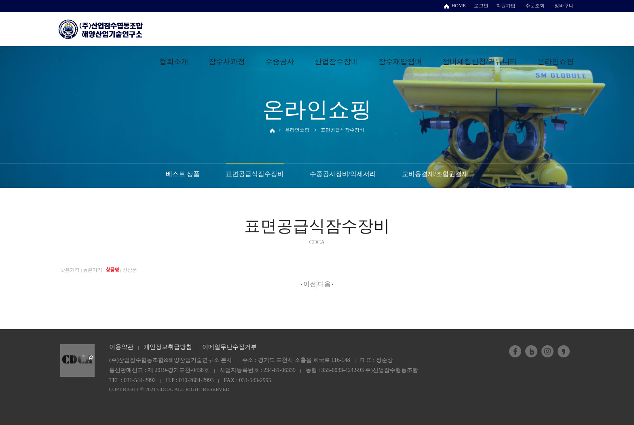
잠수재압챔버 (400, 61)
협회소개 (173, 61)
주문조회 (535, 5)
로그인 (481, 5)
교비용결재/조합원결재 (435, 173)
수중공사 (279, 61)
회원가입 (506, 5)
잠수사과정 (227, 61)
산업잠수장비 (336, 61)
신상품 (130, 270)
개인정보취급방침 (168, 347)
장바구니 (564, 5)
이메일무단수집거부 (229, 347)
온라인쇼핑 (555, 61)
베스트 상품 (183, 173)
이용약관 (121, 347)
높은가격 (92, 270)
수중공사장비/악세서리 (343, 173)
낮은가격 (70, 270)
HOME (459, 5)
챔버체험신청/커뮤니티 (479, 61)
